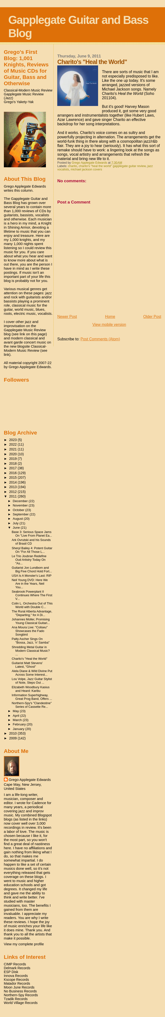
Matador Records (17, 983)
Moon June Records (19, 987)
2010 (13, 733)
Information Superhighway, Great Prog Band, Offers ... (32, 697)
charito (72, 166)
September (21, 514)
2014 (13, 482)
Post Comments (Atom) (100, 339)
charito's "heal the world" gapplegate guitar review (112, 166)
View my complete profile (24, 944)
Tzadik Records (16, 999)
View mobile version (109, 325)
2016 (13, 473)
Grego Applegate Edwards (30, 780)
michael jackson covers (86, 169)
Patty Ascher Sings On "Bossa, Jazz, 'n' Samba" (31, 640)
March (18, 720)
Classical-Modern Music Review (28, 90)
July (16, 523)
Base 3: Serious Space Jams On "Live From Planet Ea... (32, 533)
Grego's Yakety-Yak (19, 102)
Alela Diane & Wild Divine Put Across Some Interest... (32, 672)
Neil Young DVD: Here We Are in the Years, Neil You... (30, 583)
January (19, 729)
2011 (13, 496)
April (16, 715)
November (21, 505)
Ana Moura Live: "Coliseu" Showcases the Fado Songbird (30, 630)
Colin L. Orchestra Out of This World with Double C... (32, 605)
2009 (13, 738)
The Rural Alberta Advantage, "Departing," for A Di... (32, 613)
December (21, 501)
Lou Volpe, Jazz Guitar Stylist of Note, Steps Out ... (32, 680)
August (18, 518)
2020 (13, 454)
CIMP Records (15, 964)
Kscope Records (16, 980)
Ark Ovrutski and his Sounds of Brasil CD (31, 541)
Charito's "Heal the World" (29, 658)
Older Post (152, 317)
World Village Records (21, 1003)
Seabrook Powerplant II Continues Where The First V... (32, 595)
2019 (13, 459)
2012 (13, 492)
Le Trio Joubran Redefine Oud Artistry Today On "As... (29, 559)
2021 (13, 449)
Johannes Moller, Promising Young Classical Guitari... (31, 621)
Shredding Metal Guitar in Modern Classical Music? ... (31, 650)
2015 (13, 477)
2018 (13, 463)
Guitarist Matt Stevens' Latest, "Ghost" (27, 664)
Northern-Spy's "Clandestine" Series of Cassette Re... (32, 704)
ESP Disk (11, 972)
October (19, 510)
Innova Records (16, 976)
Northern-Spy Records (21, 995)
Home (110, 317)
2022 (13, 444)
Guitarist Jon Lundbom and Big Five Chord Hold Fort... (32, 569)
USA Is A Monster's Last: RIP (32, 575)
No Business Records (20, 991)
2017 (13, 468)
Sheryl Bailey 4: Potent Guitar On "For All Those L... (32, 550)
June (17, 527)
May (16, 711)
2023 (13, 440)
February (20, 724)
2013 (13, 487)
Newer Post (67, 317)
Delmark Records (17, 968)
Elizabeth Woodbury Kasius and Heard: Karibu (31, 689)
